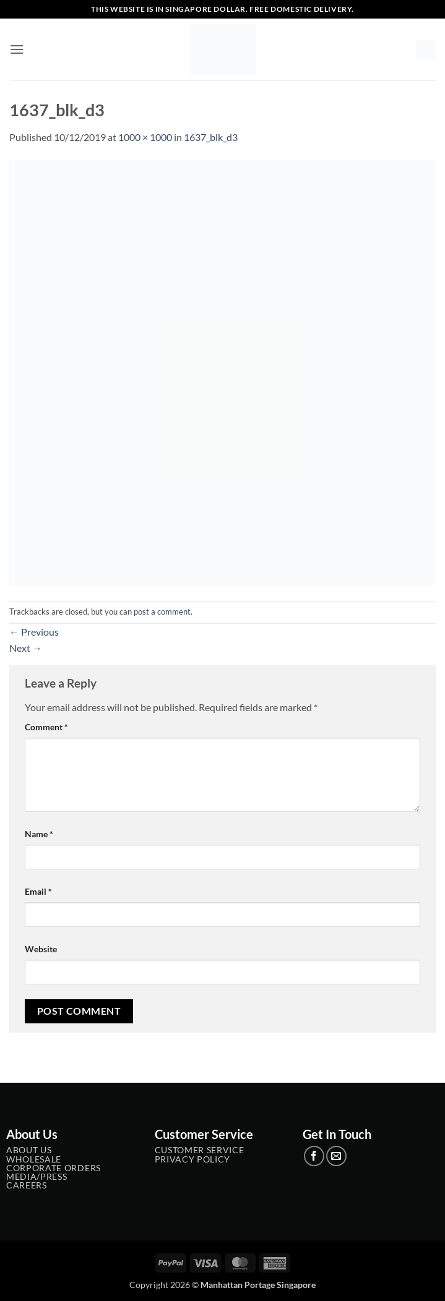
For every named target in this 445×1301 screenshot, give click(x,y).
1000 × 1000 (145, 137)
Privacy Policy (193, 1159)
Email (38, 891)
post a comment (162, 611)
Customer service (199, 1150)
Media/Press (36, 1177)
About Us (28, 1150)
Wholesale (33, 1159)
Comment (46, 727)
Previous (34, 632)
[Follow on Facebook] (314, 1156)
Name (39, 834)
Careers (26, 1185)
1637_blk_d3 (211, 137)
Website (41, 949)
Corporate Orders (53, 1168)
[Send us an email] (336, 1156)
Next (25, 648)
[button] (16, 49)
